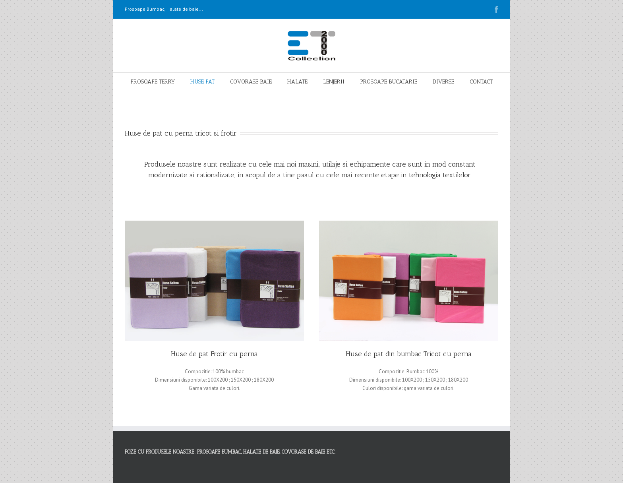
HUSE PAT (202, 81)
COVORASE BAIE (251, 81)
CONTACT (481, 81)
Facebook (496, 9)
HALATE (297, 81)
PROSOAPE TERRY (152, 81)
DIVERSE (443, 81)
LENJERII (333, 81)
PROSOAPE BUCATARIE (388, 81)
